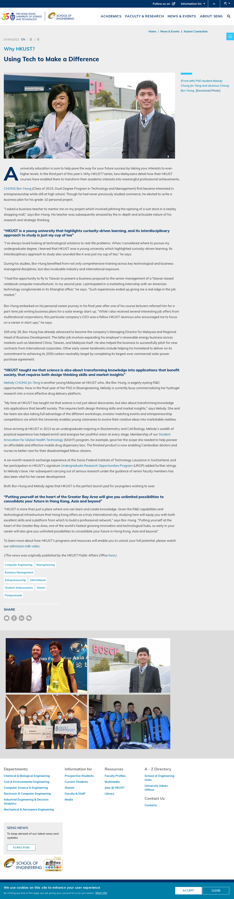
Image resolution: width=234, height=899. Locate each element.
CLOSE (216, 890)
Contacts (151, 805)
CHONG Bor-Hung (17, 188)
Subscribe (21, 847)
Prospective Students (79, 776)
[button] (214, 4)
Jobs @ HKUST (115, 787)
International (38, 580)
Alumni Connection (196, 31)
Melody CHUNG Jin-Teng (22, 382)
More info (101, 893)
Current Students (76, 782)
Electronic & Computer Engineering (27, 793)
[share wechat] (29, 618)
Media (69, 799)
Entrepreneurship (15, 580)
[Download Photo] (208, 90)
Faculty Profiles (115, 776)
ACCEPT (188, 890)
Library (109, 793)
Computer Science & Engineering (26, 787)
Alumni (41, 587)
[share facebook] (14, 618)
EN (23, 39)
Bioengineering (45, 565)
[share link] (21, 618)
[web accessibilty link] (53, 864)
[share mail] (7, 618)
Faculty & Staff (75, 793)
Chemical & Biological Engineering (27, 776)
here (111, 555)
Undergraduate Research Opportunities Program (97, 465)
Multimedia (112, 782)
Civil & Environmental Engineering (26, 782)
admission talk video (25, 546)
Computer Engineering (19, 565)
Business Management (19, 572)
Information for (193, 5)
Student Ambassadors (19, 587)
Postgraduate (13, 595)
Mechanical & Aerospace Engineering (29, 809)
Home (152, 31)
